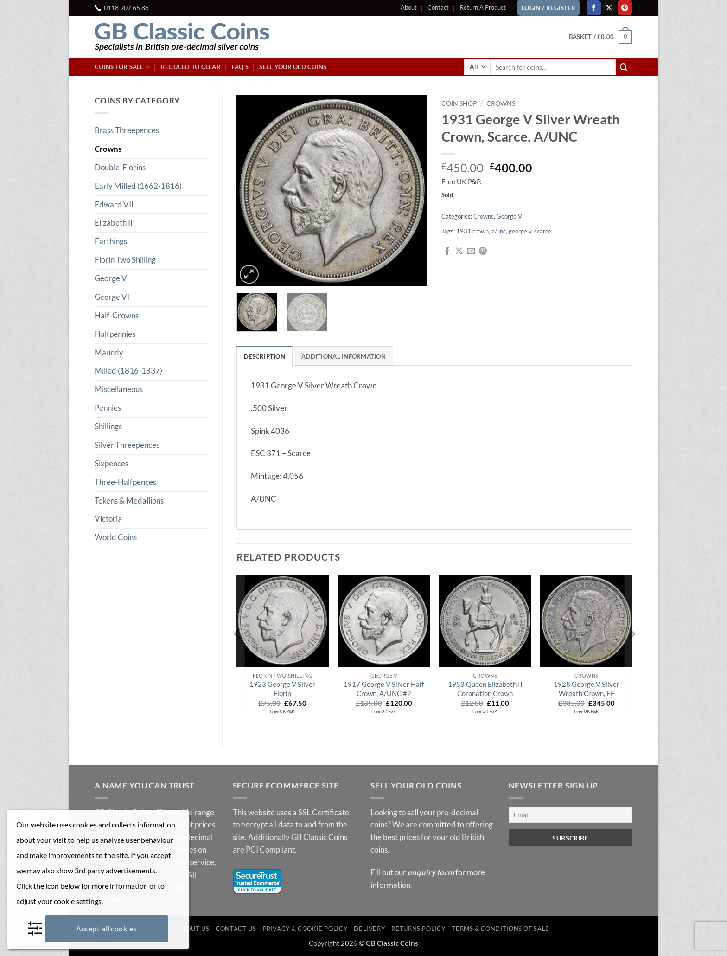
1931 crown (472, 231)
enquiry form (431, 873)
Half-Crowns (117, 315)
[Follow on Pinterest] (625, 7)
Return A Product (483, 7)
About (409, 7)
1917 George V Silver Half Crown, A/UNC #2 (384, 689)
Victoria (108, 518)
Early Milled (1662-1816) (138, 186)
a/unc (498, 231)
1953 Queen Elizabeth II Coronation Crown (485, 689)
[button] (600, 36)
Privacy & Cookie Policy (305, 929)
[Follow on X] (609, 7)
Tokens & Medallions (129, 500)
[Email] (571, 815)
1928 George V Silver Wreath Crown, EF (586, 689)
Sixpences (111, 463)
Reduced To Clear (191, 67)
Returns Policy (418, 929)
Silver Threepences (127, 445)
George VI (112, 297)
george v (520, 231)
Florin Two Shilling (125, 260)
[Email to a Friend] (471, 251)
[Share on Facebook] (447, 251)
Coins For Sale (122, 67)
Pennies (108, 408)
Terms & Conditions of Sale (500, 929)
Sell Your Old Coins (292, 67)
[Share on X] (459, 251)
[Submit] (624, 67)
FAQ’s (240, 67)
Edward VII (114, 204)
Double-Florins (120, 167)
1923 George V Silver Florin (282, 689)
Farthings (111, 241)
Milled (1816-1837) (128, 370)
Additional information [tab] (343, 356)
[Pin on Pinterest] (483, 251)
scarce (542, 231)
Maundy (109, 352)
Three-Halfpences (125, 482)
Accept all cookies (106, 928)
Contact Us (236, 929)
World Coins (116, 537)
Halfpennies (115, 334)
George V (111, 278)
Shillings (108, 426)
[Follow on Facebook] (594, 7)
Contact (438, 7)
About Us (193, 929)
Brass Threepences (127, 130)
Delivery (369, 929)
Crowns (108, 149)
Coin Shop (459, 103)
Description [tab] (264, 356)
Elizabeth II (114, 222)
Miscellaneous (119, 389)
